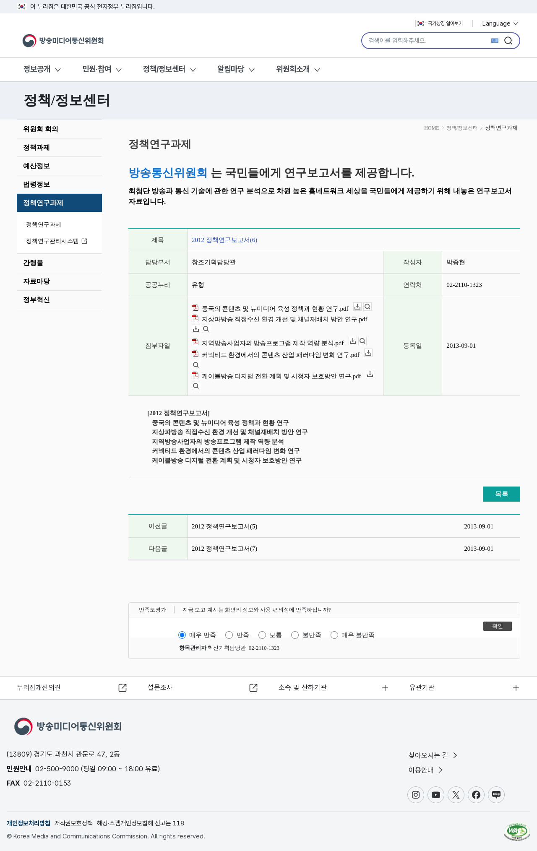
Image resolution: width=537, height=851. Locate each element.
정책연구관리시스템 (58, 241)
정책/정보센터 (164, 69)
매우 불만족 (358, 635)
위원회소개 (293, 69)
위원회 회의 (40, 129)
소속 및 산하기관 (303, 687)
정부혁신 (36, 299)
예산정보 (36, 165)
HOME (431, 128)
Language (500, 23)
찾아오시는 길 (434, 755)
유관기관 (422, 687)
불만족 (311, 635)
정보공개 (36, 69)
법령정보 (36, 184)
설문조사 (160, 687)
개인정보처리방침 (28, 823)
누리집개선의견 (39, 687)
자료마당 (36, 281)
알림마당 (230, 69)
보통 (275, 635)
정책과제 (36, 147)
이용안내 (426, 770)
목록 (501, 493)
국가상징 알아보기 (439, 23)
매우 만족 (202, 635)
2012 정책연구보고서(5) (224, 526)
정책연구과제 (43, 202)
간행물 (33, 262)
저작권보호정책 (74, 823)
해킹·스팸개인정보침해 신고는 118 (140, 823)
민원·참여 (96, 69)
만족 (243, 635)
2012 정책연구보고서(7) (224, 548)
